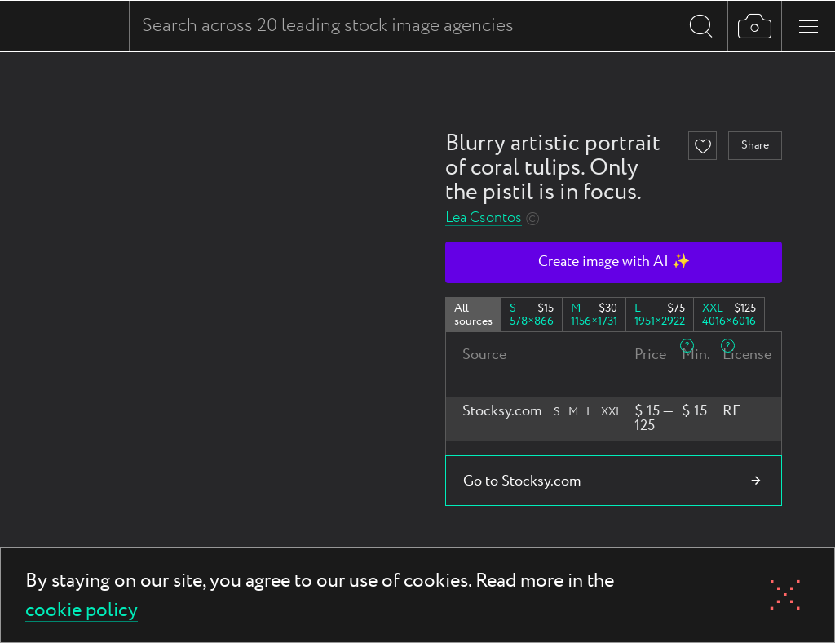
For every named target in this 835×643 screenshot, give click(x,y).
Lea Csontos (483, 218)
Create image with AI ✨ (614, 262)
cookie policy (81, 611)
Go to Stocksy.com (522, 481)
